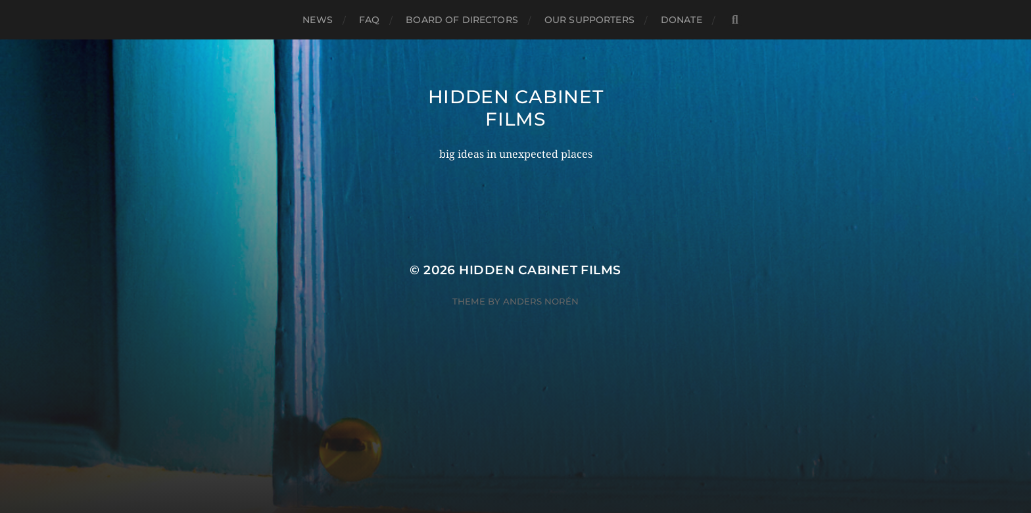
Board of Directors (462, 20)
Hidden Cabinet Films (516, 108)
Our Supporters (589, 20)
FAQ (369, 20)
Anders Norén (541, 301)
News (317, 20)
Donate (681, 20)
